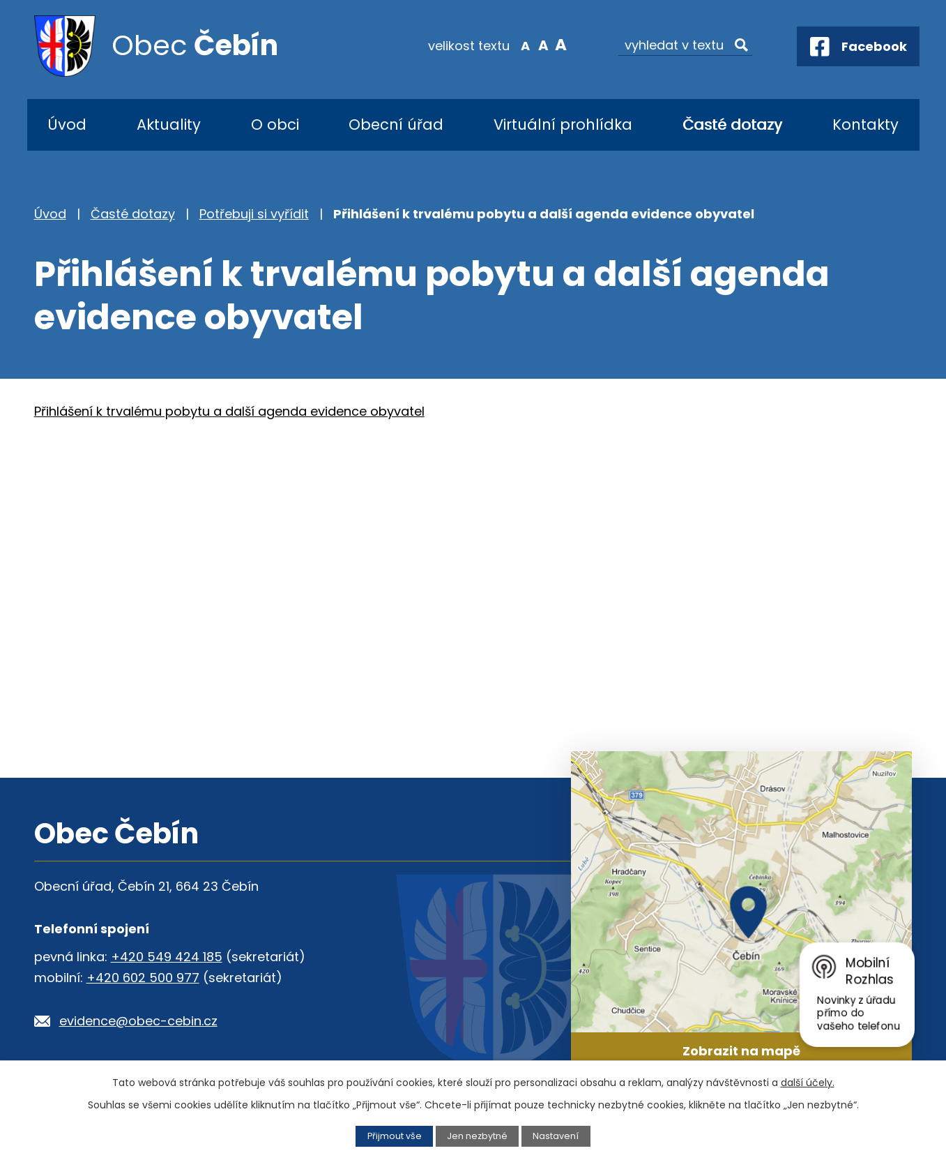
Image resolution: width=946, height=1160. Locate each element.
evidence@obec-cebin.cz (138, 1021)
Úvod (66, 124)
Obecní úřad (396, 124)
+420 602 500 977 (142, 977)
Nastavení (556, 1136)
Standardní (543, 44)
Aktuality (169, 124)
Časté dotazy (732, 124)
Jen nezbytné (477, 1136)
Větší (561, 44)
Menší (525, 44)
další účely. (807, 1083)
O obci (275, 124)
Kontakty (865, 124)
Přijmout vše (394, 1136)
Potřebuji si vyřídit (254, 214)
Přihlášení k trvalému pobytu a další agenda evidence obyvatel (229, 411)
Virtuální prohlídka (563, 124)
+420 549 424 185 (166, 956)
